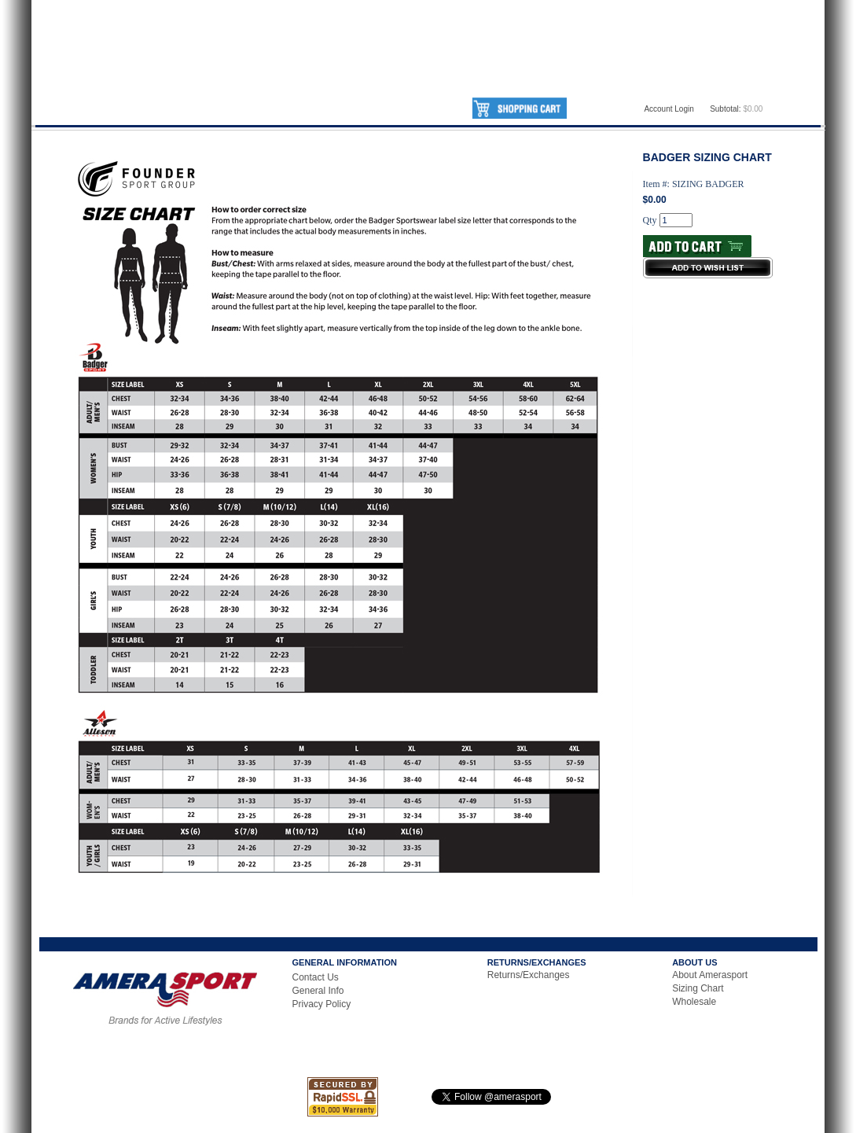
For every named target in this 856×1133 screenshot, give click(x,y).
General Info (318, 990)
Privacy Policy (321, 1004)
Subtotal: (725, 109)
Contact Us (315, 977)
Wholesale (694, 1001)
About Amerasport (710, 974)
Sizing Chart (697, 988)
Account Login (668, 109)
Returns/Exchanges (528, 974)
